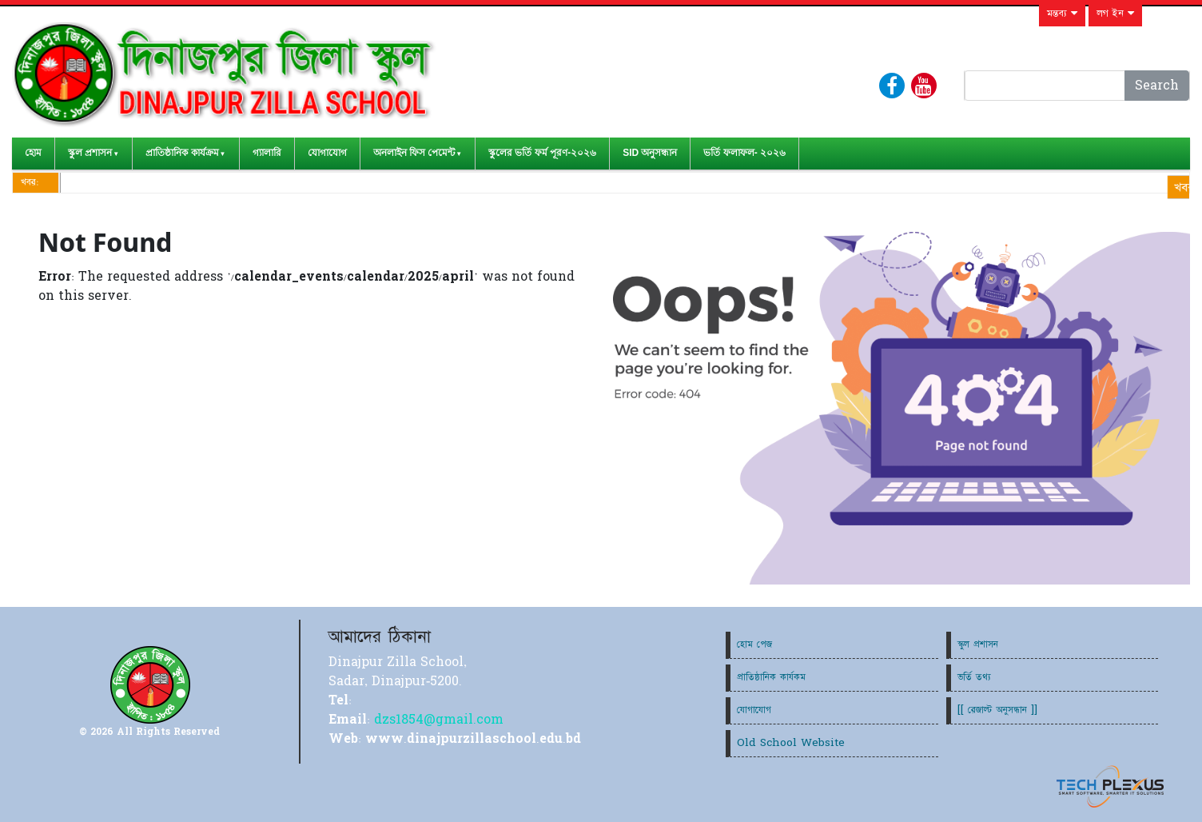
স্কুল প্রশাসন (90, 152)
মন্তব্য (1062, 13)
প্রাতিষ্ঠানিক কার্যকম (771, 677)
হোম (33, 152)
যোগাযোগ (327, 152)
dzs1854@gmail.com (438, 719)
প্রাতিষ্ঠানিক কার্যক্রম (181, 152)
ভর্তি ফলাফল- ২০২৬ (744, 152)
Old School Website (791, 742)
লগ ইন (1115, 13)
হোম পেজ (754, 644)
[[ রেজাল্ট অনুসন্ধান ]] (997, 710)
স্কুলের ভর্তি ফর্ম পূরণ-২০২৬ (542, 152)
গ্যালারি (267, 152)
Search (1157, 85)
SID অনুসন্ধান (650, 152)
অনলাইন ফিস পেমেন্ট (414, 152)
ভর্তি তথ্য (974, 677)
